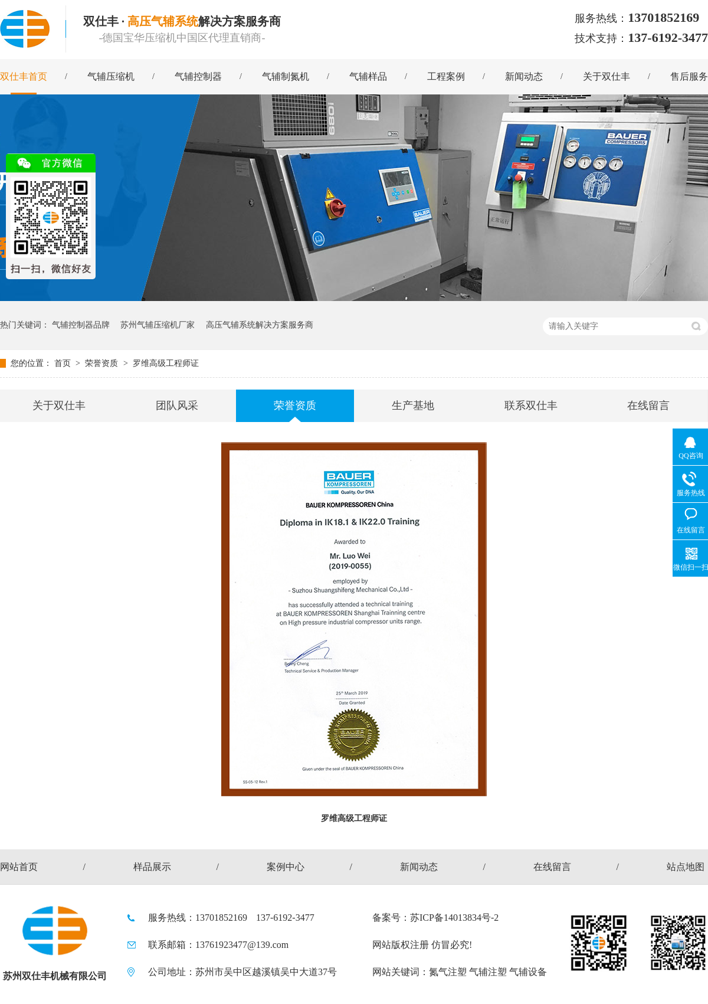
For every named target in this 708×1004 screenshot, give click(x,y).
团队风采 (177, 405)
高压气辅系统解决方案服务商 (259, 325)
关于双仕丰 (606, 76)
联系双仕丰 (531, 405)
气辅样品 (368, 76)
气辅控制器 (198, 76)
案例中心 (285, 867)
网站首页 (19, 867)
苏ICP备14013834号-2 (454, 918)
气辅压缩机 (111, 76)
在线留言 (648, 405)
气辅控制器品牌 (81, 325)
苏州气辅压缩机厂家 (157, 325)
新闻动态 (524, 76)
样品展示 (152, 867)
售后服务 (689, 76)
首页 (63, 363)
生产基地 (413, 405)
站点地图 (685, 867)
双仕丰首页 (23, 76)
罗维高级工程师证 (166, 363)
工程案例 (446, 76)
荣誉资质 (102, 363)
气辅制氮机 (285, 76)
